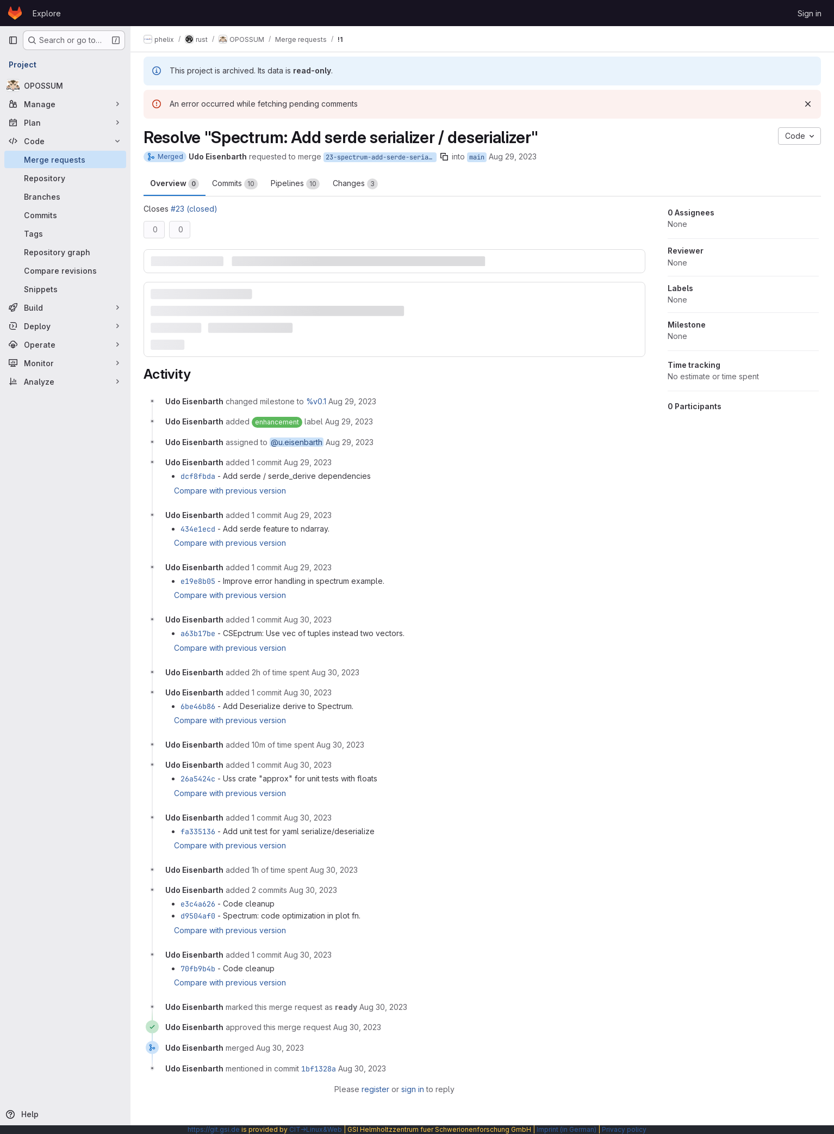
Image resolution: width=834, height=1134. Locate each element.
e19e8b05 (198, 581)
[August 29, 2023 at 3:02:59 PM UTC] (308, 515)
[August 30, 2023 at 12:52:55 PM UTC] (308, 619)
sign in (412, 1089)
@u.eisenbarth (296, 442)
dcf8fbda (198, 476)
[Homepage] (15, 13)
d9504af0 (198, 916)
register (375, 1089)
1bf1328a (318, 1069)
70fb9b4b (198, 968)
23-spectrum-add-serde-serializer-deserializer (381, 157)
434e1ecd (198, 529)
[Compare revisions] (65, 270)
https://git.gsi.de (214, 1129)
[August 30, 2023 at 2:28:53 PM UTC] (383, 1007)
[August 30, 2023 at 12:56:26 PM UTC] (335, 672)
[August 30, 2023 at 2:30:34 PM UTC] (280, 1047)
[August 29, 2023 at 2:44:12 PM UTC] (350, 442)
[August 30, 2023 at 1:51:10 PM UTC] (308, 817)
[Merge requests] (65, 159)
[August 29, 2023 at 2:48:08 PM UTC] (308, 462)
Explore (47, 13)
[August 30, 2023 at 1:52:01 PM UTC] (334, 869)
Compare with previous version (230, 490)
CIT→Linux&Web (315, 1129)
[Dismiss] (807, 103)
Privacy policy (624, 1129)
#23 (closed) (194, 208)
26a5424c (198, 779)
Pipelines (295, 183)
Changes (355, 183)
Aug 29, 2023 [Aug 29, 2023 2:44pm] (513, 156)
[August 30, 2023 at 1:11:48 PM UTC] (340, 744)
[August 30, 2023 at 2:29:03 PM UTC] (357, 1027)
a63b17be (198, 633)
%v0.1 (316, 401)
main (476, 157)
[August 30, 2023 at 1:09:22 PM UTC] (308, 692)
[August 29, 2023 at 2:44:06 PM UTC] (352, 401)
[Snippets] (65, 289)
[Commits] (65, 215)
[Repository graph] (65, 252)
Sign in (809, 13)
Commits (235, 183)
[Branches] (65, 196)
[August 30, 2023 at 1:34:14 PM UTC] (308, 764)
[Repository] (65, 178)
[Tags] (65, 233)
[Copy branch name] (444, 156)
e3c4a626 (198, 904)
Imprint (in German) (566, 1129)
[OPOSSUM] (65, 85)
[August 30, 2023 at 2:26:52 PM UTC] (313, 890)
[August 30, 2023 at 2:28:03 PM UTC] (308, 954)
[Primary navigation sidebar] (13, 40)
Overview (174, 183)
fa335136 (198, 831)
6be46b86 (198, 706)
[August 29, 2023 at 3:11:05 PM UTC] (308, 567)
